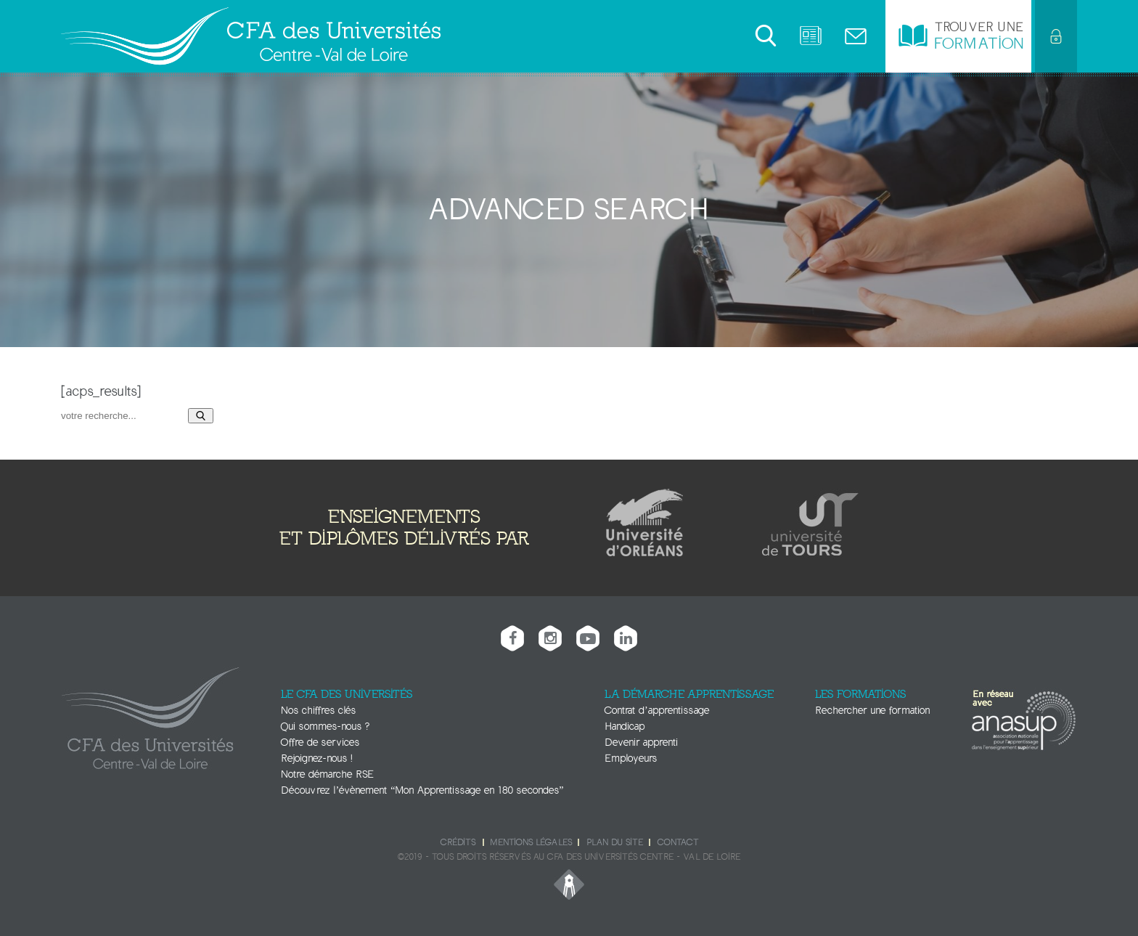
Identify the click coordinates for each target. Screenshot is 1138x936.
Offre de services (320, 742)
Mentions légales (531, 842)
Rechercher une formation (872, 710)
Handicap (624, 726)
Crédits (458, 842)
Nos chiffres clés (318, 710)
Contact (678, 842)
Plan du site (614, 842)
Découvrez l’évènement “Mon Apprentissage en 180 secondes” (422, 790)
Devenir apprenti (641, 742)
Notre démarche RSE (327, 774)
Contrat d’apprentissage (657, 710)
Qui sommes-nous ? (325, 726)
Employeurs (631, 758)
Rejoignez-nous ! (316, 758)
